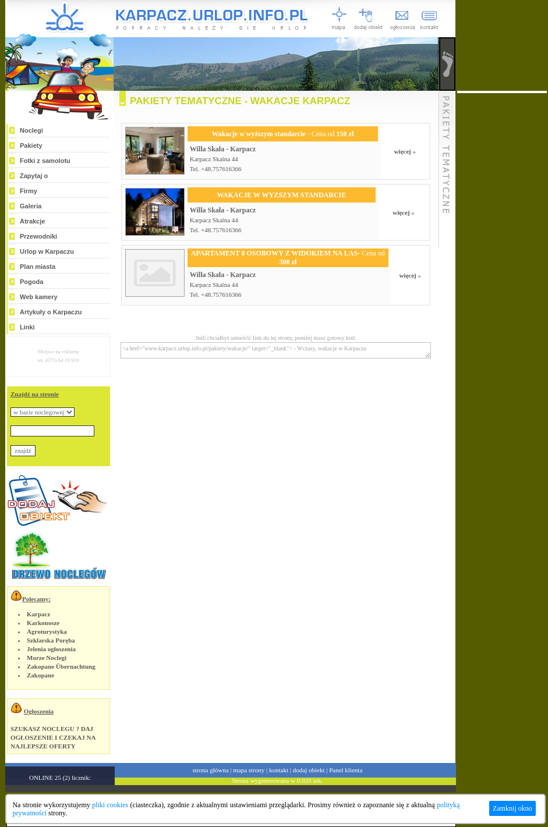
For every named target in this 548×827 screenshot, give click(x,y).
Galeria (30, 206)
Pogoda (31, 281)
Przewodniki (38, 236)
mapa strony (248, 769)
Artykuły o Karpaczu (51, 311)
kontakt (278, 769)
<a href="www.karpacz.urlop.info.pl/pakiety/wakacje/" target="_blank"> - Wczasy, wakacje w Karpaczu (276, 350)
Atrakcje (32, 221)
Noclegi (31, 130)
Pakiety (31, 145)
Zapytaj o (34, 175)
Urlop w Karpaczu (47, 251)
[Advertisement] (502, 267)
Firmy (28, 190)
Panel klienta (345, 769)
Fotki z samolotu (45, 160)
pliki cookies (110, 805)
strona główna (211, 769)
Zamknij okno (512, 808)
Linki (27, 327)
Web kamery (39, 296)
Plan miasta (37, 266)
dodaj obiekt (309, 769)
